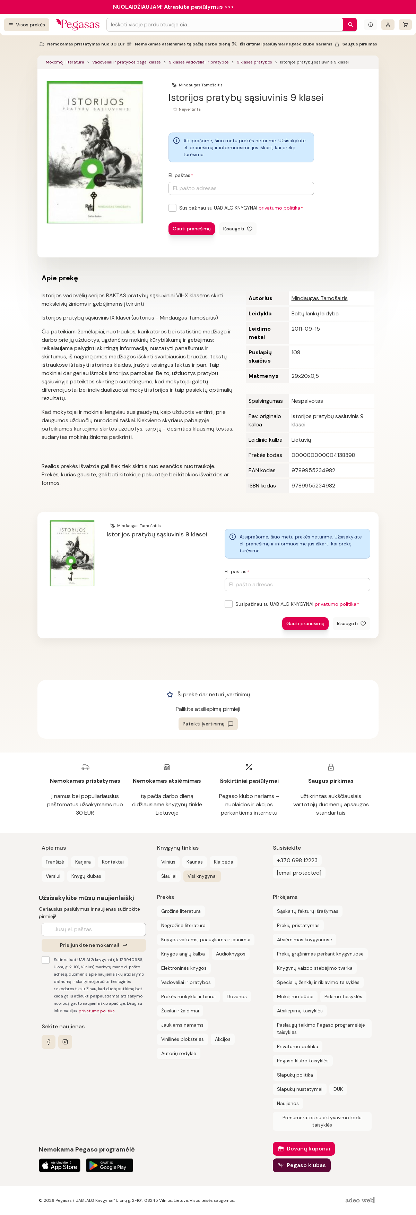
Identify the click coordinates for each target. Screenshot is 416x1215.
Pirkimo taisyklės (343, 996)
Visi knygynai (202, 876)
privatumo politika (279, 208)
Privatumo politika (297, 1046)
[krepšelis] (405, 24)
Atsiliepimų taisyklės (300, 1011)
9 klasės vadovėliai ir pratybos (199, 62)
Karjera (83, 862)
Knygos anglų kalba (183, 954)
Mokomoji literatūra (65, 62)
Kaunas (195, 862)
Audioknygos (230, 954)
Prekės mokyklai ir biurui (188, 996)
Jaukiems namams (182, 1025)
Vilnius (168, 862)
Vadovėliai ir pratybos (186, 982)
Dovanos (237, 996)
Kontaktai (113, 862)
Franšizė (55, 862)
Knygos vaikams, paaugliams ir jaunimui (205, 939)
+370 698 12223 (297, 860)
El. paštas (179, 175)
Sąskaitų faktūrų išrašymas (307, 911)
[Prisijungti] (388, 24)
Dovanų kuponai (308, 1148)
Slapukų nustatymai (299, 1089)
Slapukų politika (295, 1075)
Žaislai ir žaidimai (180, 1011)
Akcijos (223, 1039)
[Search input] (224, 25)
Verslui (53, 876)
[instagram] (65, 1042)
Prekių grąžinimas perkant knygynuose (320, 954)
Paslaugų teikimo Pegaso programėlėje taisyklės (321, 1028)
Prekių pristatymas (298, 925)
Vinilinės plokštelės (182, 1039)
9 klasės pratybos (254, 62)
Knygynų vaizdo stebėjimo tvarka (315, 968)
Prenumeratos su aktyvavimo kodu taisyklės (322, 1121)
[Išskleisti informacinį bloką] (370, 24)
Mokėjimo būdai (295, 996)
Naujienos (288, 1103)
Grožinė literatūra (181, 911)
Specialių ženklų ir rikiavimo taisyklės (318, 982)
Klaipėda (223, 862)
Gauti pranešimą (192, 229)
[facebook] (48, 1042)
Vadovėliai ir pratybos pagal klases (126, 62)
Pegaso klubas (306, 1165)
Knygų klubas (86, 876)
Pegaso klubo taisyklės (303, 1060)
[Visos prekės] (26, 24)
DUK (338, 1089)
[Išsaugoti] (238, 228)
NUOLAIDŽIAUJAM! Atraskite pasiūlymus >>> (173, 6)
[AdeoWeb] (361, 1200)
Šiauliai (168, 876)
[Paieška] (348, 25)
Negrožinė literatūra (183, 925)
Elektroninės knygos (184, 968)
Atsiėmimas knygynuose (304, 939)
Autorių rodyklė (178, 1053)
